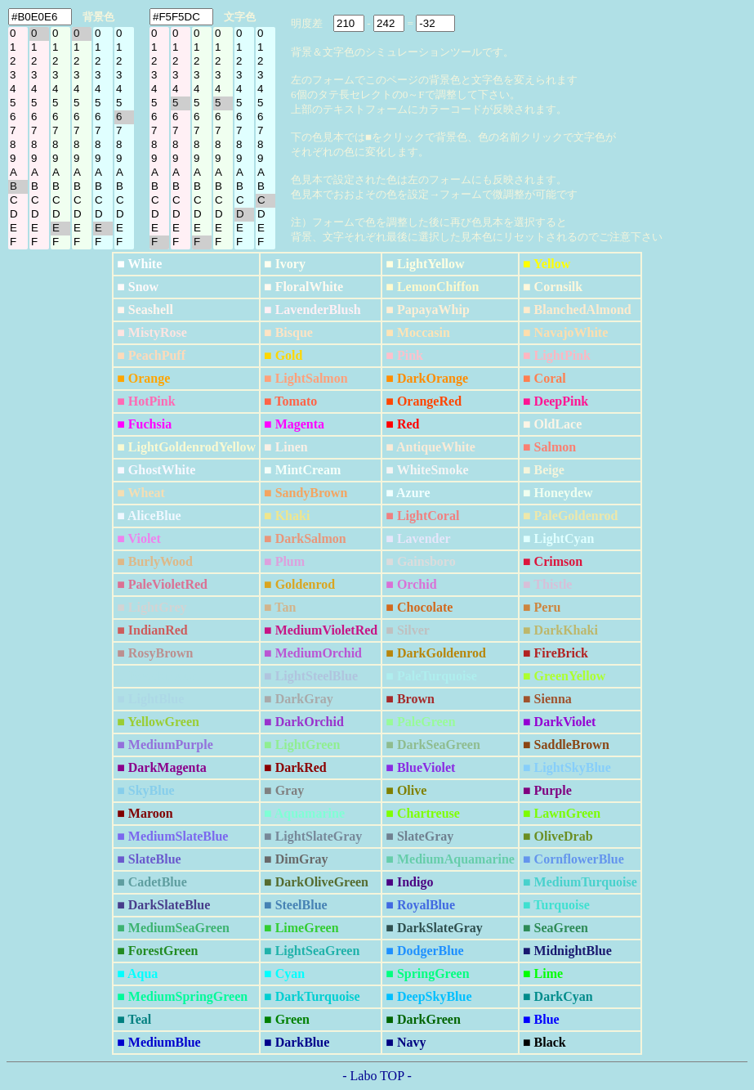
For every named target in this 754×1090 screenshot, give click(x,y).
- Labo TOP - (377, 1076)
